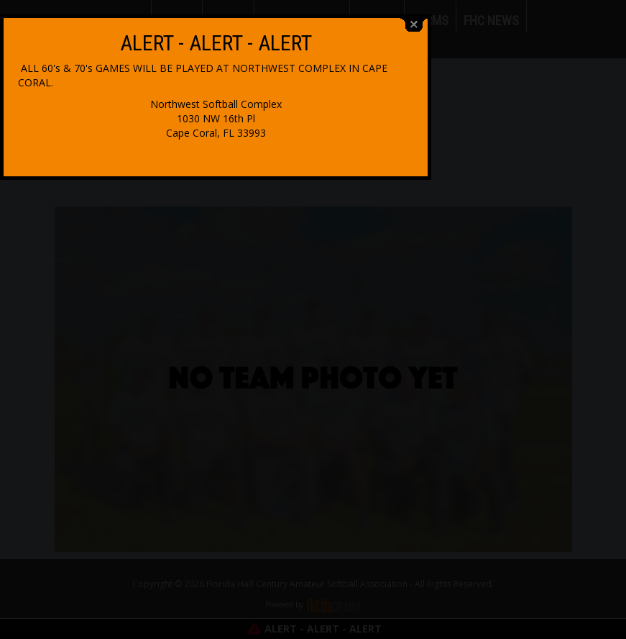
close (511, 248)
